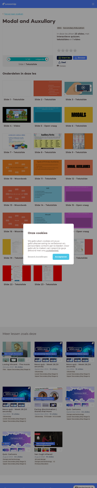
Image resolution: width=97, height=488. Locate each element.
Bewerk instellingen (37, 257)
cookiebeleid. (52, 250)
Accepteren (61, 257)
